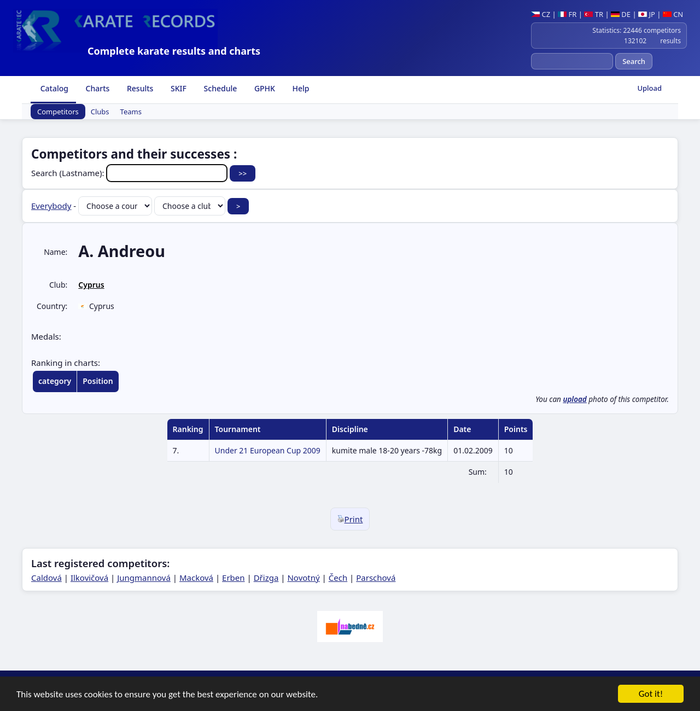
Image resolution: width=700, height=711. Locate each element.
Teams (131, 111)
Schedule (219, 88)
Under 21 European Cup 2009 (267, 450)
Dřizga (266, 577)
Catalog (53, 88)
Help (300, 88)
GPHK (263, 88)
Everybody (51, 205)
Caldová (46, 577)
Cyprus (91, 284)
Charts (96, 88)
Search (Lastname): (130, 172)
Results (139, 88)
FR (567, 14)
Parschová (375, 577)
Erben (233, 577)
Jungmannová (144, 577)
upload (574, 399)
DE (621, 14)
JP (646, 14)
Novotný (303, 577)
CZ (540, 14)
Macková (196, 577)
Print (350, 519)
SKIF (177, 88)
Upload (649, 88)
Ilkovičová (89, 577)
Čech (338, 577)
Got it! (651, 696)
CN (673, 14)
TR (593, 14)
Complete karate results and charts (174, 50)
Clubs (100, 111)
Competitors (58, 111)
